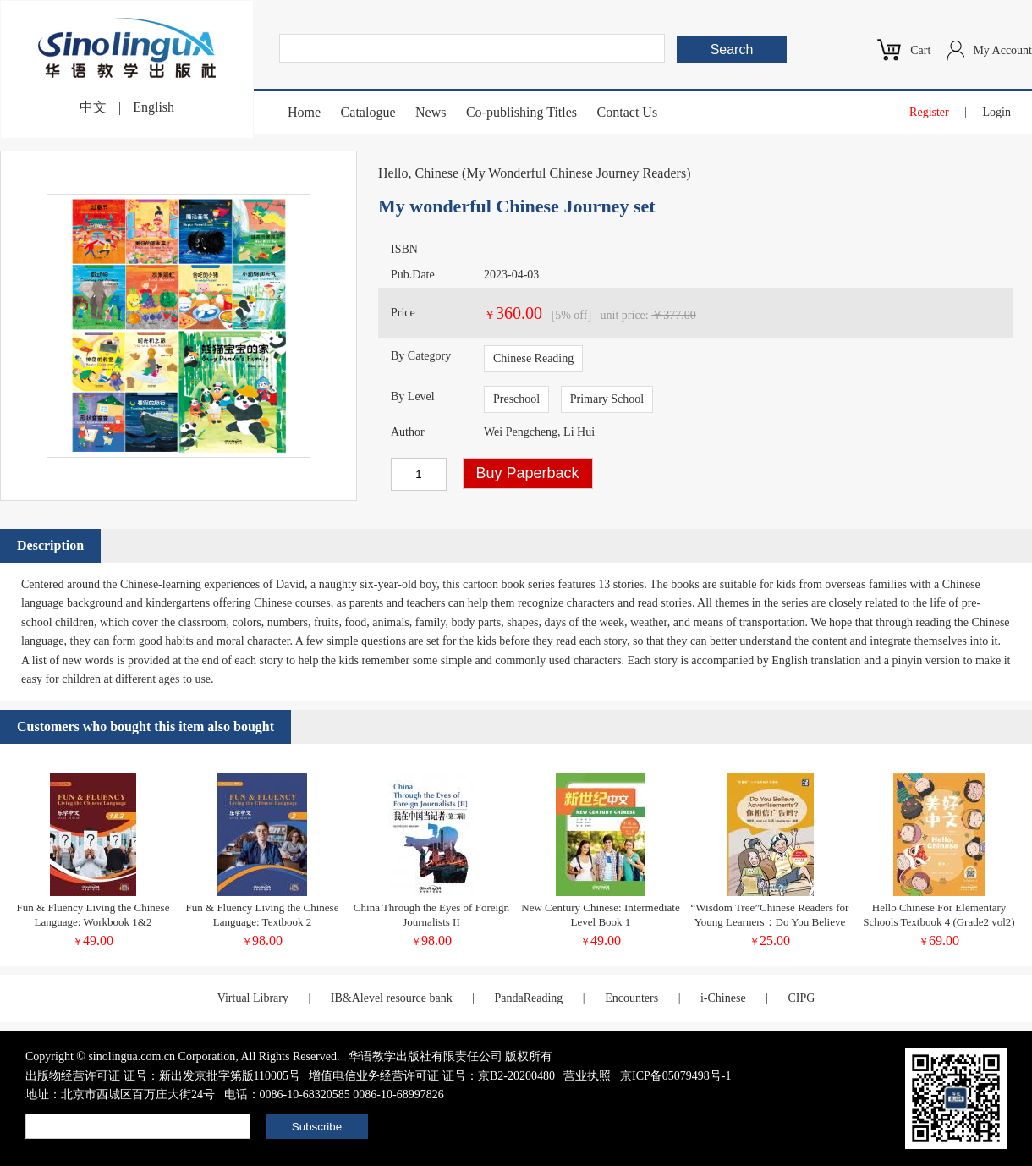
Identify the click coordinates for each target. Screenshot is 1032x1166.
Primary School (607, 399)
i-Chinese (723, 998)
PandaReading (528, 998)
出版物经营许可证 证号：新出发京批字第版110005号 (162, 1076)
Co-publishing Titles (521, 112)
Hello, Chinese (418, 173)
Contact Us (627, 112)
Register (929, 112)
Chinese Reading (533, 358)
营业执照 (587, 1076)
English (153, 107)
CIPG (801, 998)
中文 (93, 107)
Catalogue (368, 112)
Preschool (516, 399)
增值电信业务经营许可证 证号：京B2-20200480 (432, 1076)
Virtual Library (252, 998)
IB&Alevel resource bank (392, 998)
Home (304, 112)
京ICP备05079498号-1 (675, 1076)
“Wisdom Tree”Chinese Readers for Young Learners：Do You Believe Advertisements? (770, 922)
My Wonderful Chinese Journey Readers (576, 173)
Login (997, 112)
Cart (920, 50)
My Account (1002, 50)
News (430, 112)
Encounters (631, 998)
